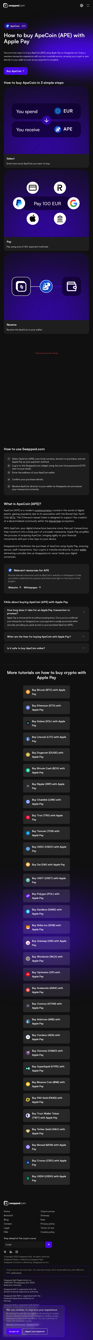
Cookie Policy (33, 1324)
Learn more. (16, 1272)
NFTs (12, 517)
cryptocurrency (43, 510)
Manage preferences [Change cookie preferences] (15, 1324)
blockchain (55, 520)
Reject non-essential (35, 1331)
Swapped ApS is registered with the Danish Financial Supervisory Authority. (21, 1290)
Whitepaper (32, 587)
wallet (83, 549)
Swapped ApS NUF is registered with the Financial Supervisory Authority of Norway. (22, 1298)
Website (15, 587)
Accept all (14, 1331)
